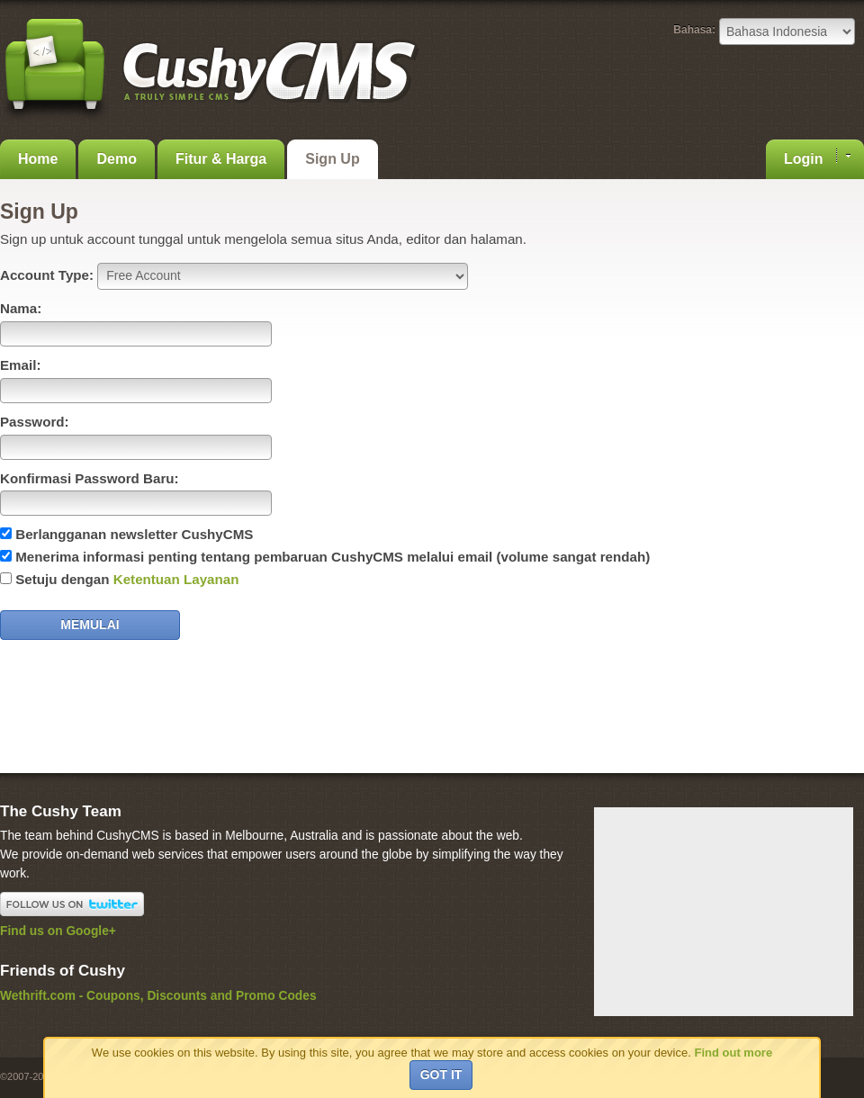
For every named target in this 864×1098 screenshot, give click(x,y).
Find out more (733, 1052)
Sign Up (332, 158)
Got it (441, 1074)
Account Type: (47, 275)
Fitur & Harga (221, 158)
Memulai (89, 624)
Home (38, 158)
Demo (116, 158)
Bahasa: (694, 29)
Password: (34, 421)
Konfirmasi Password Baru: (89, 478)
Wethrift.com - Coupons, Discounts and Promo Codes (158, 996)
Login (817, 157)
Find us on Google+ (58, 931)
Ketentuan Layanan (176, 579)
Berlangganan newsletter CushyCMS (134, 534)
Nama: (20, 308)
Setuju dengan (126, 579)
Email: (20, 365)
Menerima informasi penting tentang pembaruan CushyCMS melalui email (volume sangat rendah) (332, 556)
